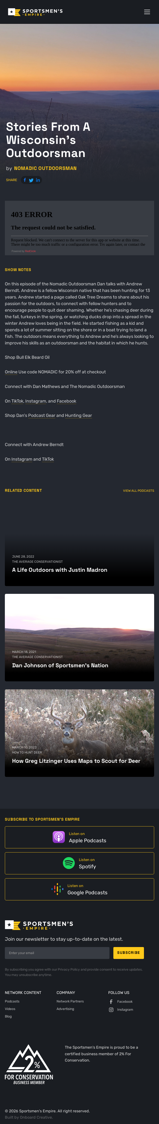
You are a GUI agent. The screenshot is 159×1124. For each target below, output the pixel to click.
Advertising (65, 1009)
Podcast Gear (41, 415)
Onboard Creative (36, 1117)
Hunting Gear (78, 415)
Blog (8, 1016)
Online (11, 372)
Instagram (35, 401)
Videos (10, 1009)
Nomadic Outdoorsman (45, 168)
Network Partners (70, 1001)
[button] (146, 12)
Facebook (66, 401)
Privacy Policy (69, 969)
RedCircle (30, 251)
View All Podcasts (138, 490)
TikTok (17, 401)
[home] (42, 12)
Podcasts (12, 1001)
